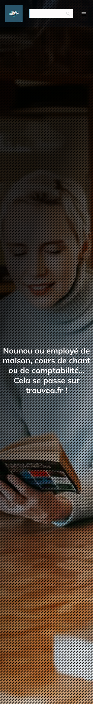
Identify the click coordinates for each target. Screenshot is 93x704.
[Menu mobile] (84, 13)
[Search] (51, 13)
